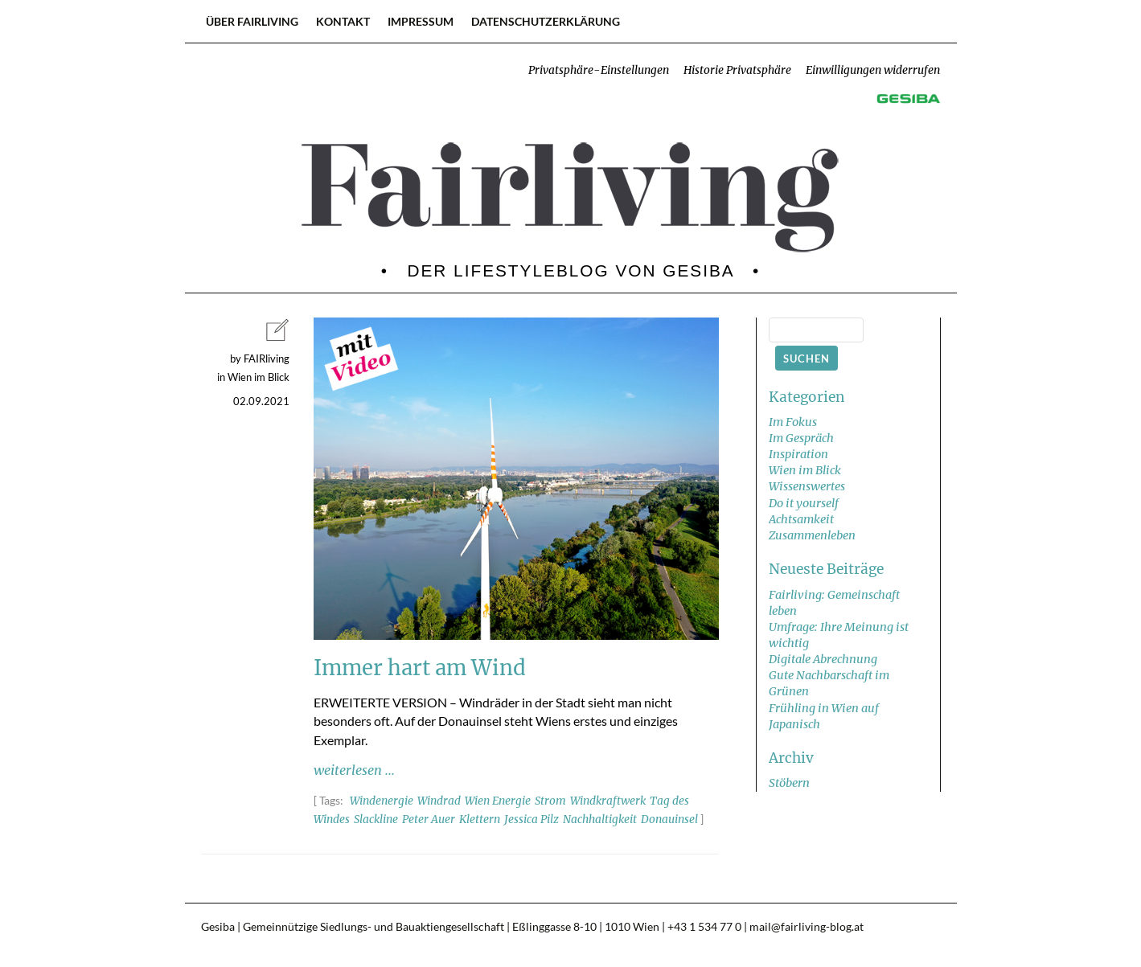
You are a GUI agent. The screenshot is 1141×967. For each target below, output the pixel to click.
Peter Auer (428, 819)
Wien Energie (498, 801)
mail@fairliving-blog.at (806, 926)
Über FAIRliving (252, 21)
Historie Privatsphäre (737, 70)
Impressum (421, 21)
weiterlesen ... (354, 770)
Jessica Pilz (531, 819)
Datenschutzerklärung (545, 21)
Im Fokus (793, 422)
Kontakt (343, 21)
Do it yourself (804, 503)
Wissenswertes (807, 486)
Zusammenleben (812, 535)
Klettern (479, 819)
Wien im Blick (805, 470)
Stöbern (789, 783)
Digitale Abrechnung (823, 659)
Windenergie (381, 801)
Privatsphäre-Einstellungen (598, 70)
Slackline (376, 819)
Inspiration (798, 454)
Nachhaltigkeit (600, 819)
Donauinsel (669, 819)
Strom (550, 801)
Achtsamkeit (801, 519)
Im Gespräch (801, 438)
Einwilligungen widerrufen (873, 70)
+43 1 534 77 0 (704, 926)
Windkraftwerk (608, 801)
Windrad (439, 801)
